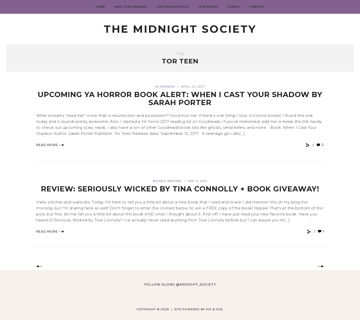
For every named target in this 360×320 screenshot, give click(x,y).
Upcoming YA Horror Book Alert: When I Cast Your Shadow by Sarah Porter (180, 98)
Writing (174, 181)
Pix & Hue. (215, 309)
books (159, 181)
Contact (256, 6)
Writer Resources (173, 6)
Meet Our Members (131, 6)
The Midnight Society (180, 28)
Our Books (208, 6)
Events (234, 6)
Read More (50, 145)
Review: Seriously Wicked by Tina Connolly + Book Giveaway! (180, 188)
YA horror (165, 86)
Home (100, 6)
